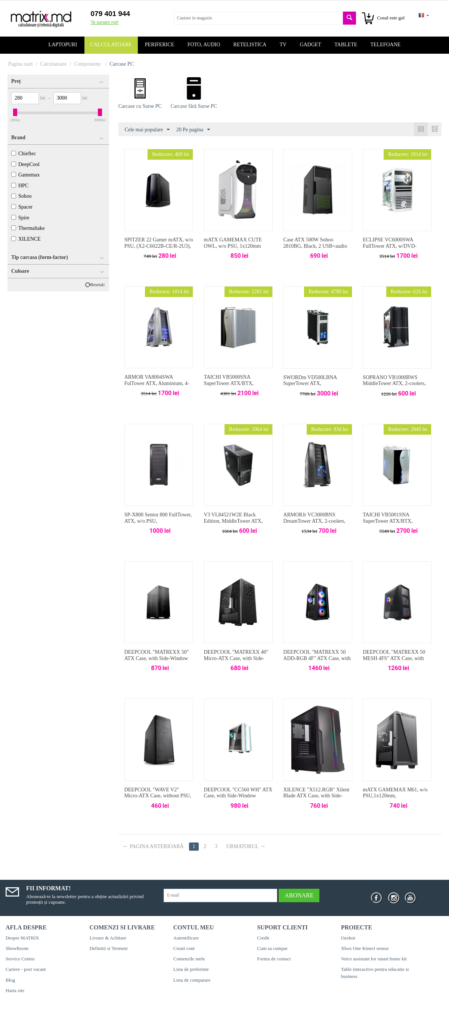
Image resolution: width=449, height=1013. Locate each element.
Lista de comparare (192, 980)
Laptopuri (63, 44)
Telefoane (386, 44)
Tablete (345, 44)
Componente (88, 64)
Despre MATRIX (22, 938)
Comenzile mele (189, 959)
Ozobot (348, 938)
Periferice (159, 44)
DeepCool (25, 164)
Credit (263, 938)
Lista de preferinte (191, 969)
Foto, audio (204, 44)
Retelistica (250, 44)
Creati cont (184, 948)
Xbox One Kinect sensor (365, 948)
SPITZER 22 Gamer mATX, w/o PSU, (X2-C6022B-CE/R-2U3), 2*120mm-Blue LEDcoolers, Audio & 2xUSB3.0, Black (158, 249)
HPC (19, 185)
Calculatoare (111, 44)
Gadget (310, 44)
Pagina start (20, 64)
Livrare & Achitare (107, 938)
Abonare (299, 895)
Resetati (97, 285)
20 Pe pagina (193, 130)
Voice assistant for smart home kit (374, 959)
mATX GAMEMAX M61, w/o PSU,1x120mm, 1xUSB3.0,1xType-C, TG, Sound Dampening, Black (395, 799)
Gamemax (25, 175)
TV (283, 44)
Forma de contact (274, 959)
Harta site (15, 990)
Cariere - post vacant (26, 969)
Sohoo (21, 196)
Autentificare (186, 938)
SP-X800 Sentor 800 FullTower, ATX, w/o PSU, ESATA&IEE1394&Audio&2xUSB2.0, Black (158, 524)
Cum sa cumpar (272, 948)
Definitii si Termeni (108, 948)
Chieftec (23, 153)
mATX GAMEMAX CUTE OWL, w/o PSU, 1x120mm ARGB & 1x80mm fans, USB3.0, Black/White (233, 249)
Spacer (21, 207)
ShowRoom (17, 948)
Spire (20, 218)
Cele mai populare (147, 130)
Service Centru (20, 959)
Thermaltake (28, 228)
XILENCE (26, 239)
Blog (10, 980)
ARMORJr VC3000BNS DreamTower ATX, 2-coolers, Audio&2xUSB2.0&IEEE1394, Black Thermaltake (316, 524)
